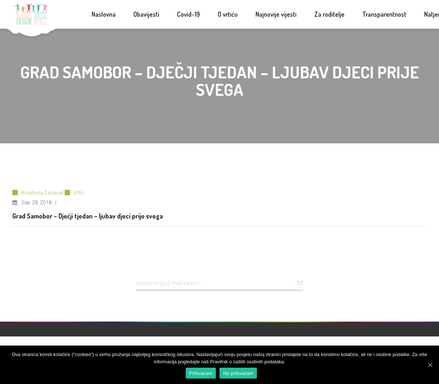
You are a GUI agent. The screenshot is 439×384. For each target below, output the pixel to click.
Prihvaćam (201, 373)
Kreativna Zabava (41, 193)
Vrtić (79, 193)
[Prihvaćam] (430, 364)
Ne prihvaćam (238, 373)
